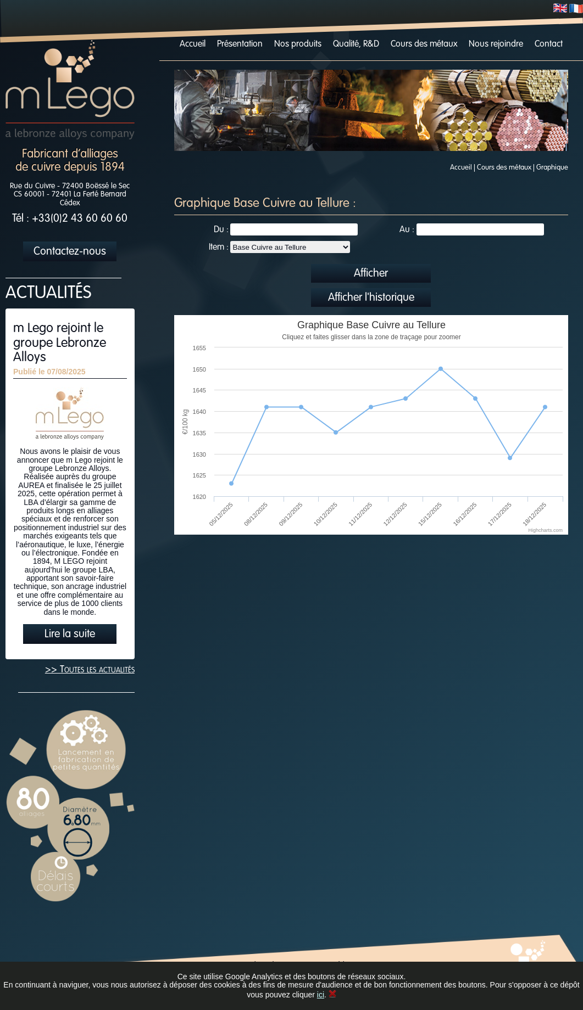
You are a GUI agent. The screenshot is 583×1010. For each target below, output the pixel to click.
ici (320, 994)
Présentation (240, 44)
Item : (219, 247)
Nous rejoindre (496, 44)
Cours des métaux (424, 44)
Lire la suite (70, 634)
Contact (549, 44)
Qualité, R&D (356, 44)
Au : (406, 230)
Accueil (193, 44)
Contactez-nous (70, 251)
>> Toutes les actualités (90, 670)
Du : (221, 230)
